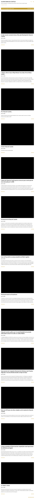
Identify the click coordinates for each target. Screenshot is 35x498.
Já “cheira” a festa (5, 485)
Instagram (2, 4)
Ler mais (32, 44)
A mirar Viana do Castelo (7, 146)
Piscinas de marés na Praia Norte (9, 294)
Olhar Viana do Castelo (8, 1)
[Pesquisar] (31, 1)
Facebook (5, 4)
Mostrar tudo (30, 8)
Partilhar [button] (3, 44)
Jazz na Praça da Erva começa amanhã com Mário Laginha (15, 257)
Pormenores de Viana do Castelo (9, 219)
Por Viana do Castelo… (6, 111)
